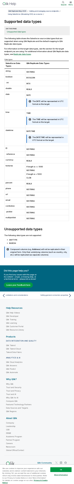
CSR (7, 430)
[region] (37, 474)
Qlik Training (11, 320)
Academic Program (14, 436)
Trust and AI (11, 394)
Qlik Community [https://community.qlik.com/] (44, 463)
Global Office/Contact (15, 450)
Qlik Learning (11, 323)
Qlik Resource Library (15, 330)
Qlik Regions (11, 411)
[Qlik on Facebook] (65, 463)
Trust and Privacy (13, 391)
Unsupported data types (16, 32)
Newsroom (10, 447)
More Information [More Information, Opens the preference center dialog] (61, 475)
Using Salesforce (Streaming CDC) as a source (25, 14)
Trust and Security (13, 387)
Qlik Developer (12, 316)
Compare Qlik (11, 401)
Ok (61, 470)
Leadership (11, 426)
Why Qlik (9, 384)
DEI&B (8, 433)
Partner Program (13, 440)
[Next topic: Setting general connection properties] (55, 295)
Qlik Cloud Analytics (14, 362)
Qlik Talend (10, 345)
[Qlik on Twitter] (56, 463)
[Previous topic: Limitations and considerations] (19, 295)
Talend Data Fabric (14, 352)
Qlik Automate (12, 372)
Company (10, 423)
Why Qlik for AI (12, 398)
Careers (9, 443)
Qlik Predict (11, 369)
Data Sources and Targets (17, 408)
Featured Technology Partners (18, 404)
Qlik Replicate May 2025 (17, 11)
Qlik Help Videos (13, 313)
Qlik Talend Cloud (13, 349)
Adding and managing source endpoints (44, 11)
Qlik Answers (11, 365)
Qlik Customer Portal (14, 326)
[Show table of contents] (5, 11)
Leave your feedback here (18, 285)
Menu (71, 5)
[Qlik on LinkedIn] (61, 463)
